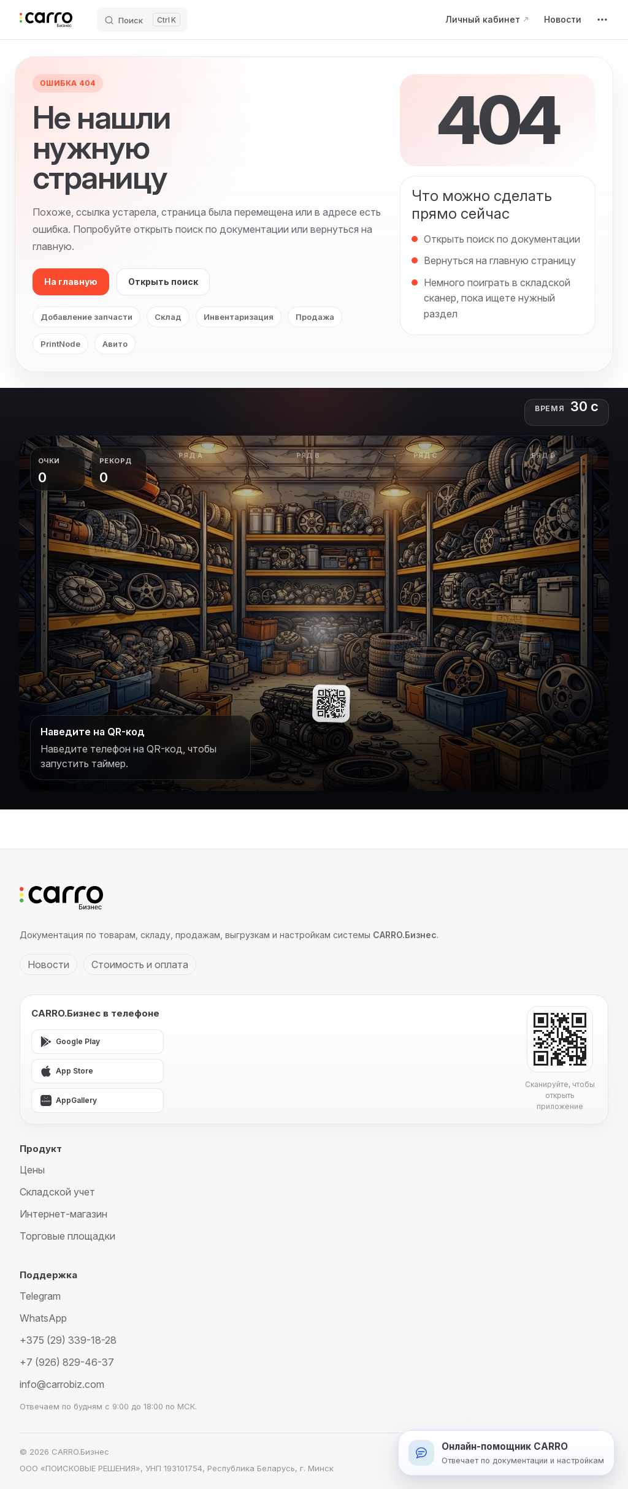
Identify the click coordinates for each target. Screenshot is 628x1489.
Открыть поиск (163, 281)
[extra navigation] (602, 19)
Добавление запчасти (86, 317)
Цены (32, 1170)
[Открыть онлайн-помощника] (506, 1453)
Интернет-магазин (63, 1214)
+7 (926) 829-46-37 (67, 1362)
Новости (48, 964)
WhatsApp (43, 1318)
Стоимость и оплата (139, 964)
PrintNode (60, 344)
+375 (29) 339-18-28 (68, 1340)
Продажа (315, 317)
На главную (71, 281)
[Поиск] (142, 19)
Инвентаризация (239, 317)
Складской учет (57, 1192)
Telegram (40, 1296)
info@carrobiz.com (62, 1384)
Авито (115, 344)
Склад (168, 317)
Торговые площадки (67, 1236)
